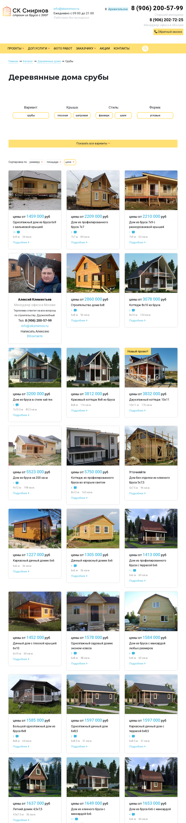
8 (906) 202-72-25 (166, 20)
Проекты (16, 48)
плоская (63, 115)
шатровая (82, 115)
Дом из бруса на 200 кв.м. (30, 477)
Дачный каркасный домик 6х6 (92, 560)
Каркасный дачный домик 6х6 (33, 560)
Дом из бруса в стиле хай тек (32, 399)
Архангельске (118, 9)
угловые (155, 115)
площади (54, 162)
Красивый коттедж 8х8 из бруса (93, 399)
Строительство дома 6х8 (87, 305)
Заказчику (86, 48)
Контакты (122, 48)
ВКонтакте (35, 336)
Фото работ (63, 48)
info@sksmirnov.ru (66, 9)
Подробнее (21, 242)
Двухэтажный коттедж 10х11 (149, 399)
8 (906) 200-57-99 (157, 8)
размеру (36, 162)
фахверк (104, 115)
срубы (31, 115)
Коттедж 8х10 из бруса (144, 305)
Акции (105, 48)
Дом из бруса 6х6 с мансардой (150, 809)
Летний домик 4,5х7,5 (27, 809)
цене (70, 162)
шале (123, 115)
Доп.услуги (39, 48)
